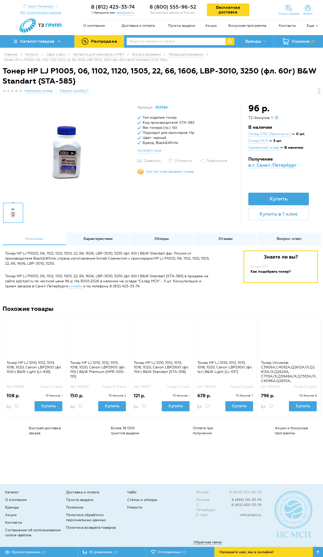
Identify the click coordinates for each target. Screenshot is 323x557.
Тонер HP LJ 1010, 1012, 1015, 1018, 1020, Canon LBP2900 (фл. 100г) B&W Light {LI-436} (34, 367)
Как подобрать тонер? (271, 271)
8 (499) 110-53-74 (246, 500)
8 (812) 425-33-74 (113, 7)
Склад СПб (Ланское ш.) (269, 134)
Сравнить (152, 161)
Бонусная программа (247, 25)
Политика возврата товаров (91, 527)
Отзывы (226, 239)
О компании (94, 25)
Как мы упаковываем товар (170, 171)
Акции (211, 25)
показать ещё (149, 150)
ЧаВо (132, 492)
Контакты (287, 25)
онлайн (75, 286)
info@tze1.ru (250, 515)
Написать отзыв (38, 91)
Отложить (183, 161)
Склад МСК (258, 141)
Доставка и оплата (138, 25)
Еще (310, 25)
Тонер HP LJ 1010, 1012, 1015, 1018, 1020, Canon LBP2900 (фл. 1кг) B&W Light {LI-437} (224, 367)
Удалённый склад (263, 147)
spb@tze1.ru (125, 13)
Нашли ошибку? (74, 91)
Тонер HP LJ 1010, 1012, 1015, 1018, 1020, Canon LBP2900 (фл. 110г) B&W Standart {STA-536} (161, 367)
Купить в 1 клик (278, 214)
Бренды (12, 507)
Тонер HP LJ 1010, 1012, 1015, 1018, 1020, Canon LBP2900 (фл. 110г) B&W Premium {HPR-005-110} (97, 369)
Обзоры (161, 239)
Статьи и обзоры (142, 500)
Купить (278, 199)
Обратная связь (208, 542)
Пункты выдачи (181, 25)
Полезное (74, 507)
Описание (34, 239)
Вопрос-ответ (289, 239)
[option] (68, 152)
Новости (134, 507)
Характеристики (98, 239)
